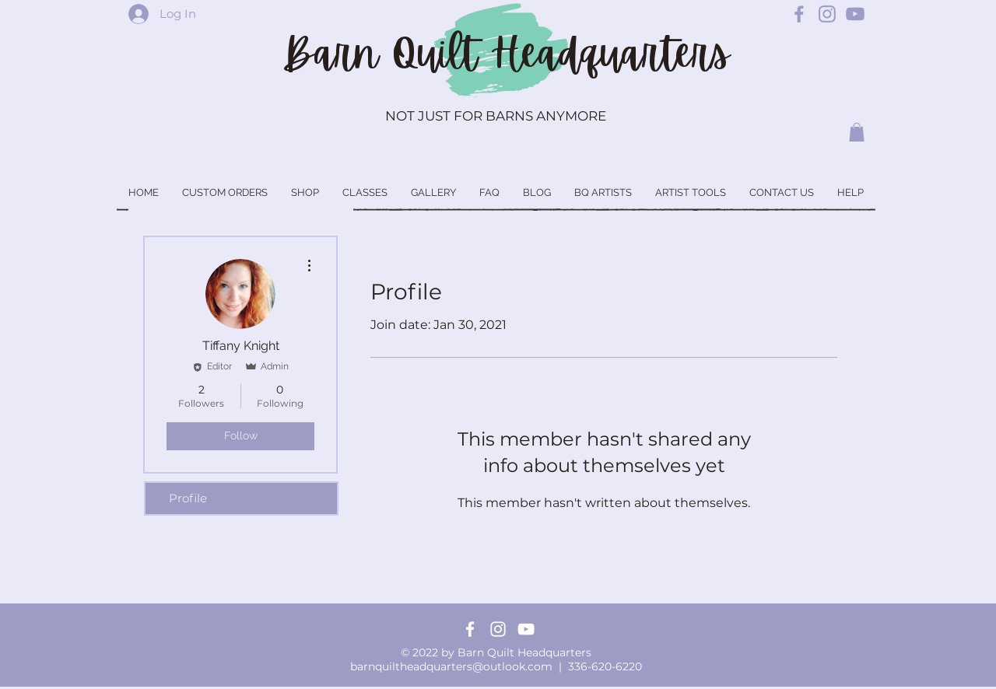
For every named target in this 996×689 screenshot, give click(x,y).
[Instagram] (498, 629)
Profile (188, 498)
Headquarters (610, 54)
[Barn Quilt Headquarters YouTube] (855, 14)
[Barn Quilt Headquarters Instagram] (827, 14)
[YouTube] (526, 629)
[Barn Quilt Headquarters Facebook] (799, 14)
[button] (856, 132)
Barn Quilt (386, 54)
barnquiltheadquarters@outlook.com (451, 666)
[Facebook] (470, 629)
